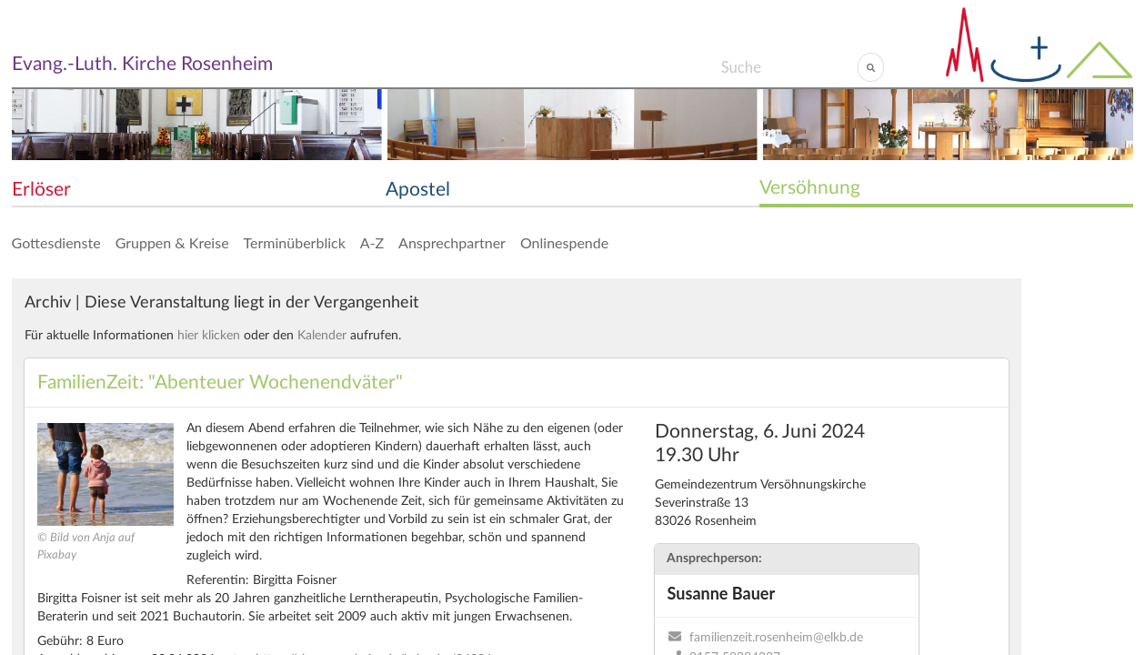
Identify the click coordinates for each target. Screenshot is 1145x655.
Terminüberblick (295, 242)
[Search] (789, 67)
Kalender (322, 335)
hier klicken (208, 335)
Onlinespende (564, 242)
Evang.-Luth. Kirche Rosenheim (142, 64)
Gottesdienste (56, 242)
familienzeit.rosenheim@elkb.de (776, 637)
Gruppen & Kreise (172, 242)
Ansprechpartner (452, 242)
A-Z (372, 242)
